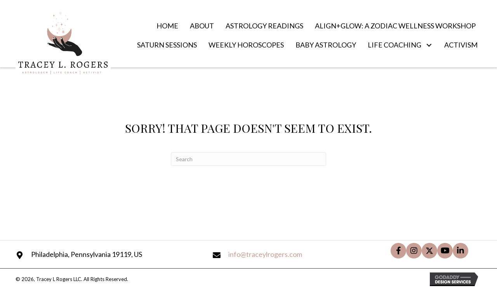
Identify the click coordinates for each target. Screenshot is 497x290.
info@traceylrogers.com (265, 254)
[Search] (248, 159)
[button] (428, 45)
